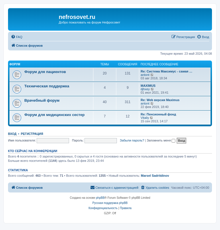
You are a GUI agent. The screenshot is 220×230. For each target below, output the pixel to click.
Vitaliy (145, 117)
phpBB (100, 197)
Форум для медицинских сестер (54, 115)
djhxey (145, 89)
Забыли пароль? (132, 140)
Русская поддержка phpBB (109, 203)
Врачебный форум (42, 100)
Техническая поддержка (46, 86)
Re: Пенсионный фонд (158, 114)
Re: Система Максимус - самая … (166, 71)
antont (145, 74)
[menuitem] (16, 37)
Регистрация (32, 133)
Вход (12, 133)
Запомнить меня (161, 140)
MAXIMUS (148, 85)
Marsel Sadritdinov (155, 175)
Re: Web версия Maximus (160, 100)
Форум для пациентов (45, 72)
